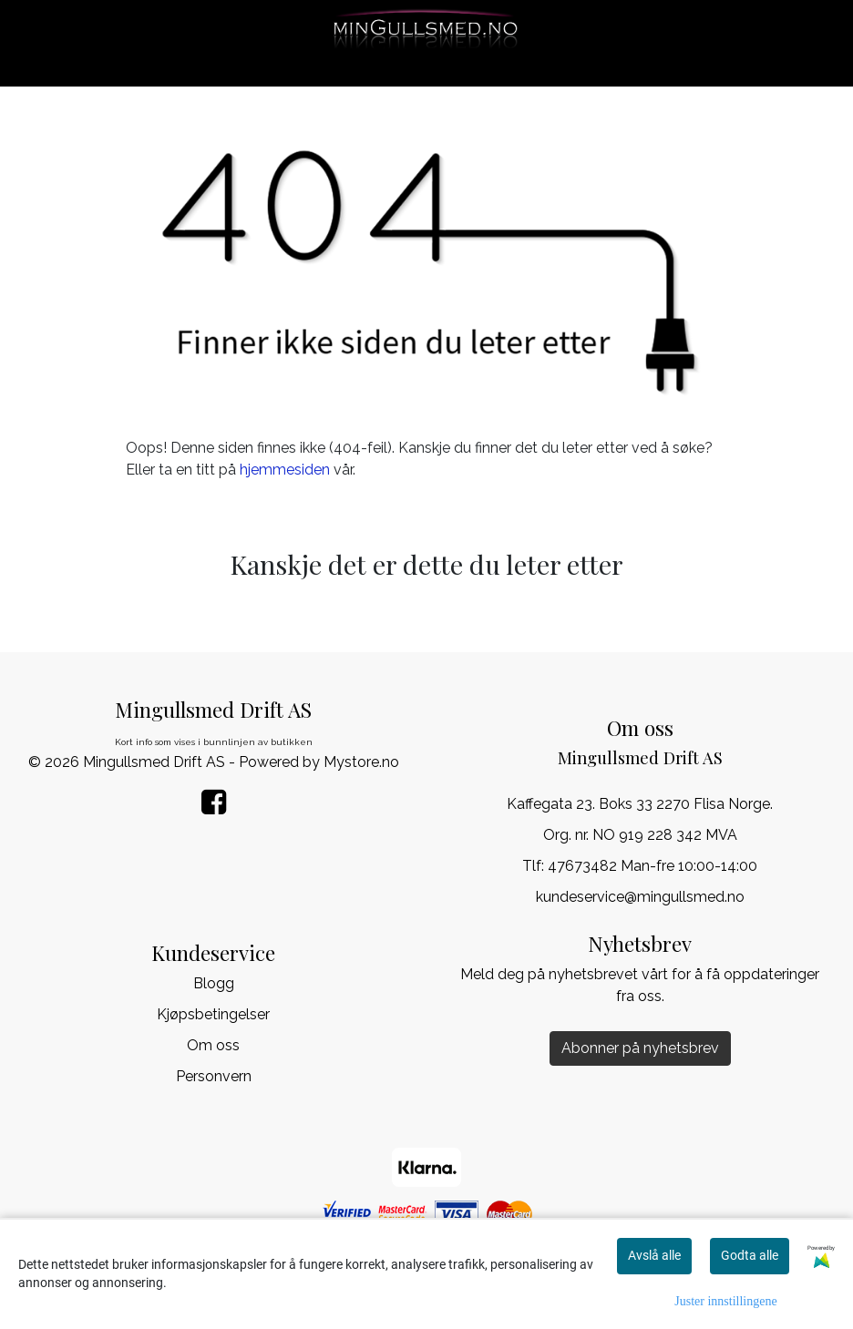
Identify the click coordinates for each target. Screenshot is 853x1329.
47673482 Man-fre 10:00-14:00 (652, 865)
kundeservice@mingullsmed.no (640, 896)
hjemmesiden (285, 469)
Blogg (213, 983)
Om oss (213, 1045)
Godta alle (749, 1255)
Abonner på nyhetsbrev (640, 1048)
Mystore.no (361, 762)
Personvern (214, 1076)
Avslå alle (654, 1255)
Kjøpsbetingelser (213, 1014)
